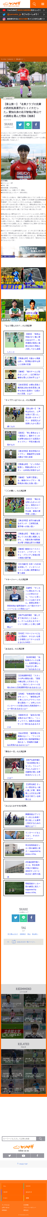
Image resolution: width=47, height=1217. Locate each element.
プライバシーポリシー (30, 1207)
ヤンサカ (3, 59)
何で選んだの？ (13, 934)
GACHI (28, 1186)
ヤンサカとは (5, 1205)
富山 (29, 934)
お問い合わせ (5, 1207)
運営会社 (26, 1210)
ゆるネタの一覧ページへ (23, 941)
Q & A (5, 1198)
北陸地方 (23, 934)
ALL (4, 1186)
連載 (27, 1198)
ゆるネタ (10, 59)
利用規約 (4, 1210)
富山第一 (35, 934)
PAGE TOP (23, 1164)
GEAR (5, 1192)
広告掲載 (26, 1205)
